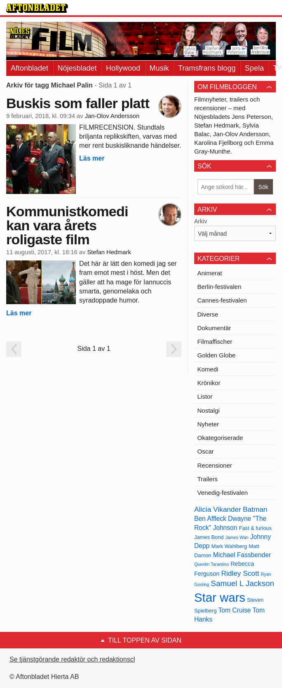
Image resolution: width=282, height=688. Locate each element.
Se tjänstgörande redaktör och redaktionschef (76, 659)
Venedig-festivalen (222, 492)
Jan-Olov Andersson (112, 116)
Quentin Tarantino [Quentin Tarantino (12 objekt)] (211, 564)
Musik (159, 68)
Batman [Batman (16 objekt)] (255, 509)
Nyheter (208, 424)
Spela (254, 68)
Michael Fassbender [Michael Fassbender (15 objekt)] (242, 554)
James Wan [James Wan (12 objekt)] (237, 537)
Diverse (208, 314)
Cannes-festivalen (222, 300)
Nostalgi (208, 410)
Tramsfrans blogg (206, 68)
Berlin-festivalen (219, 286)
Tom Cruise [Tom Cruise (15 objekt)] (235, 610)
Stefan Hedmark (109, 252)
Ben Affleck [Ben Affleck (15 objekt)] (210, 518)
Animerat (209, 273)
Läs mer (91, 158)
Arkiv (200, 221)
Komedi (208, 369)
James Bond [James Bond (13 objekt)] (208, 537)
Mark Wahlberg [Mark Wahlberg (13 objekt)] (229, 546)
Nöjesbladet (77, 68)
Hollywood (123, 68)
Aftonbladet (29, 68)
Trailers (207, 478)
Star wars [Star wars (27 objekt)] (219, 597)
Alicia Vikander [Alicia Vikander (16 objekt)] (217, 509)
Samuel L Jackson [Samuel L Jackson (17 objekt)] (242, 583)
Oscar (205, 451)
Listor (205, 396)
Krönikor (209, 382)
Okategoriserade (220, 437)
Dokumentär (214, 327)
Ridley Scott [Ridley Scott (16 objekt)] (240, 573)
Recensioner (214, 465)
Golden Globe (216, 355)
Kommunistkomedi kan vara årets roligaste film (67, 225)
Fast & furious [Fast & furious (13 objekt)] (255, 528)
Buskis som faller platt (77, 103)
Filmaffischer (215, 341)
